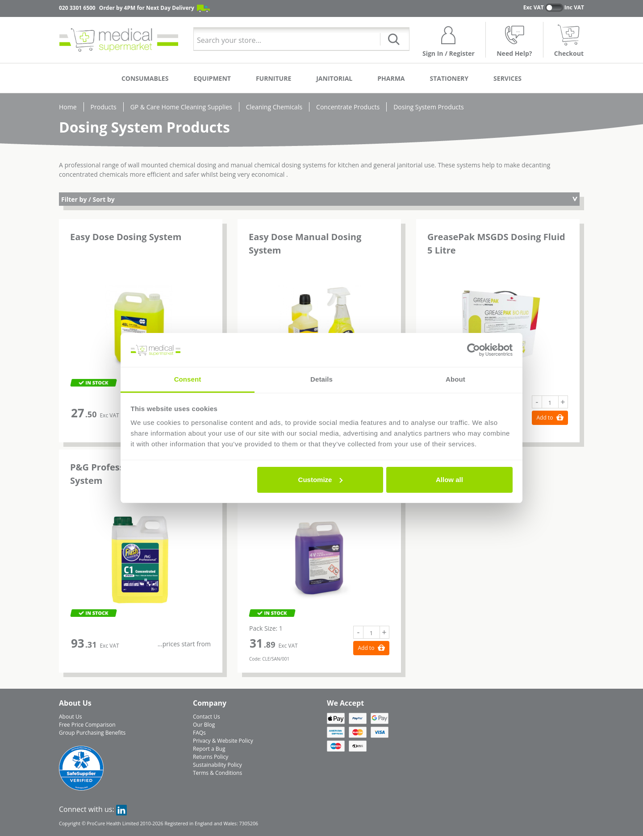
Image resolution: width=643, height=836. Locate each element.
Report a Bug (209, 749)
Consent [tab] (187, 379)
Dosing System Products (428, 107)
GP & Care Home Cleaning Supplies (181, 107)
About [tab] (455, 379)
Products (104, 107)
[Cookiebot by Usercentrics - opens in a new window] (473, 350)
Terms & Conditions (217, 773)
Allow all (449, 479)
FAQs (199, 732)
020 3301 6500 (77, 8)
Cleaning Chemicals (274, 107)
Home (68, 107)
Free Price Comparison (87, 724)
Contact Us (206, 716)
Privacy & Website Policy (223, 740)
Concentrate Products (348, 107)
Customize (320, 479)
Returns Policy (210, 757)
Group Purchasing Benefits (92, 732)
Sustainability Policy (217, 765)
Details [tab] (321, 379)
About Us (70, 716)
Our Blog (204, 724)
